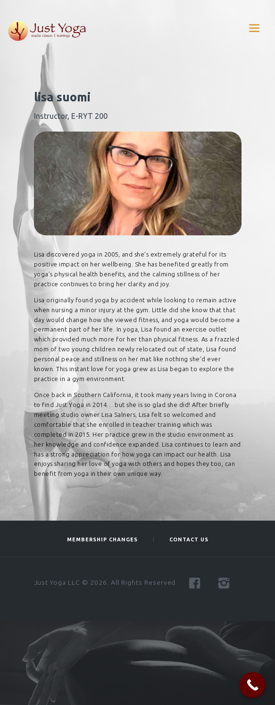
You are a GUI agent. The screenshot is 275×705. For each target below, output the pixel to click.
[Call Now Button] (253, 685)
